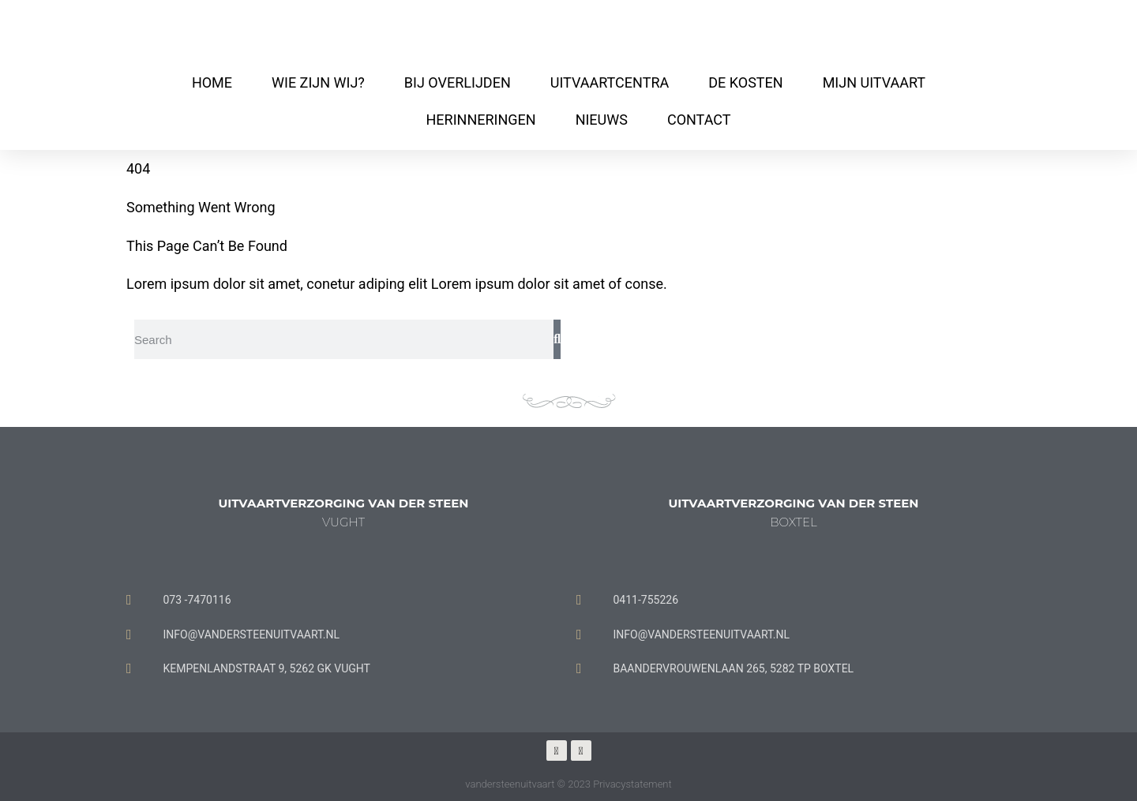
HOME (212, 82)
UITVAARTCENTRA (609, 82)
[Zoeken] (557, 339)
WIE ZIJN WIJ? (318, 82)
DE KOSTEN (745, 82)
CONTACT (699, 119)
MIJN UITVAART (874, 82)
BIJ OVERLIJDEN (457, 82)
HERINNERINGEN (480, 119)
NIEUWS (602, 119)
